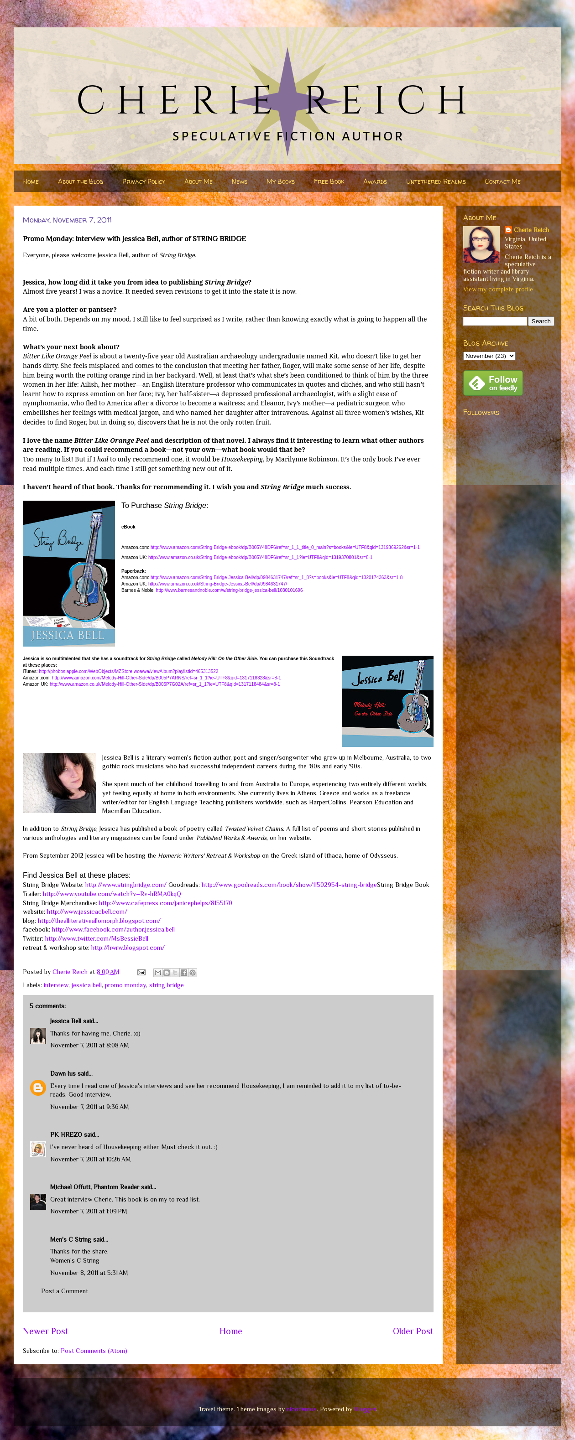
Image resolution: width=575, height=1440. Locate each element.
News (239, 181)
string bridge (166, 985)
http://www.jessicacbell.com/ (87, 911)
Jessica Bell (65, 1021)
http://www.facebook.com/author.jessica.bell (113, 929)
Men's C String (70, 1239)
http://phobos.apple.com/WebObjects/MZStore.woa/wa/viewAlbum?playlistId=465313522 (128, 671)
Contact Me (503, 181)
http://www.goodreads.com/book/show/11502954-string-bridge (289, 884)
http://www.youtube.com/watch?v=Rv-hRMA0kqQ (112, 893)
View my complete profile (498, 289)
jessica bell (87, 985)
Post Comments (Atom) (94, 1350)
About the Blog (80, 181)
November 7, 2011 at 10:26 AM (90, 1159)
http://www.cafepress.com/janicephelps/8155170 (165, 902)
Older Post (413, 1331)
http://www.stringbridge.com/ (126, 884)
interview (56, 985)
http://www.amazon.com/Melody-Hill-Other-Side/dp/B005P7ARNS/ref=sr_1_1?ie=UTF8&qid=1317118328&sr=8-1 (166, 677)
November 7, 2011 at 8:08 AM (89, 1045)
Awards (375, 181)
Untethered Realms (436, 181)
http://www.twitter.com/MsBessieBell (96, 938)
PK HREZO (66, 1134)
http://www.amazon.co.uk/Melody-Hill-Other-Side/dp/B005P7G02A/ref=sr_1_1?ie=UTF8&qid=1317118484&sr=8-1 (165, 684)
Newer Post (45, 1331)
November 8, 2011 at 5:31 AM (89, 1272)
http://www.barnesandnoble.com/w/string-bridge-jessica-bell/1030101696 (229, 590)
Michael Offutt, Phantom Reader (94, 1187)
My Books (281, 181)
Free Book (329, 181)
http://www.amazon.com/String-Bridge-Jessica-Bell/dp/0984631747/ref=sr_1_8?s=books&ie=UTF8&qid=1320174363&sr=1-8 (276, 577)
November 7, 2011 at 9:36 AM (89, 1106)
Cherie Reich (531, 229)
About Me (198, 181)
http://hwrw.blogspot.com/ (128, 947)
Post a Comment (64, 1291)
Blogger (365, 1409)
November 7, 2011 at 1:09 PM (88, 1211)
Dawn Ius (63, 1073)
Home (31, 181)
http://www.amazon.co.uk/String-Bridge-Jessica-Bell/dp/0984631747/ (217, 583)
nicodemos (302, 1409)
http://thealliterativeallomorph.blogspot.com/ (99, 920)
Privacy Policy (143, 181)
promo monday (125, 985)
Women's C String (74, 1260)
